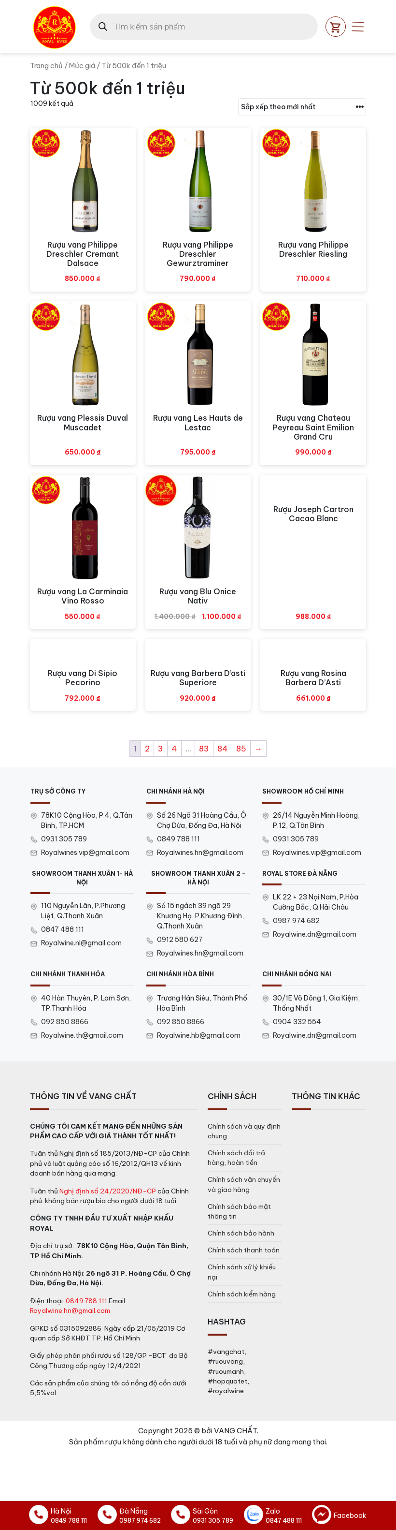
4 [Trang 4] (174, 748)
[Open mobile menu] (358, 26)
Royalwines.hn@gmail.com (200, 852)
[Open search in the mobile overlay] (204, 27)
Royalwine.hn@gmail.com (70, 1310)
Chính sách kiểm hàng (242, 1294)
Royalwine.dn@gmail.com (314, 934)
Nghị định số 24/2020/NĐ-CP (107, 1191)
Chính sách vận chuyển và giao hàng (244, 1184)
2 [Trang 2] (147, 748)
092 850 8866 (64, 1021)
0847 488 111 (62, 929)
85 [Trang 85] (241, 748)
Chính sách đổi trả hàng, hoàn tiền (236, 1157)
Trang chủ (46, 65)
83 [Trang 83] (204, 748)
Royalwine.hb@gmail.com (198, 1035)
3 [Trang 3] (160, 748)
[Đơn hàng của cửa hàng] (302, 107)
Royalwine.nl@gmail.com (81, 943)
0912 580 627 (180, 939)
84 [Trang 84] (222, 748)
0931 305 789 (64, 839)
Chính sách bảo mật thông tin (239, 1211)
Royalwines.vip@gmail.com (85, 852)
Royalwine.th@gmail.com (82, 1035)
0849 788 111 (178, 839)
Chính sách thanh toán (244, 1250)
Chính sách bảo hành (241, 1233)
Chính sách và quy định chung (244, 1131)
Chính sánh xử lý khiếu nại (242, 1272)
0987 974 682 (296, 920)
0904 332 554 (297, 1021)
